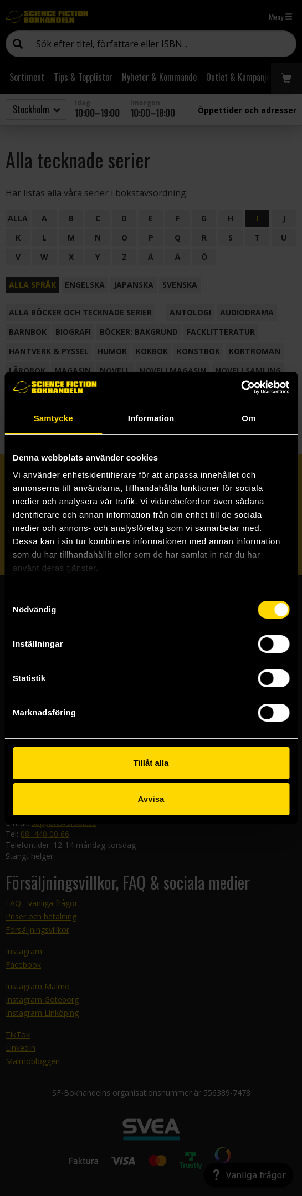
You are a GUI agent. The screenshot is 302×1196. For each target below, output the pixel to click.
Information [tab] (151, 418)
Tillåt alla (151, 763)
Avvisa (151, 799)
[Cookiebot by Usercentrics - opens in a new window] (240, 387)
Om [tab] (248, 418)
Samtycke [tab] (53, 418)
